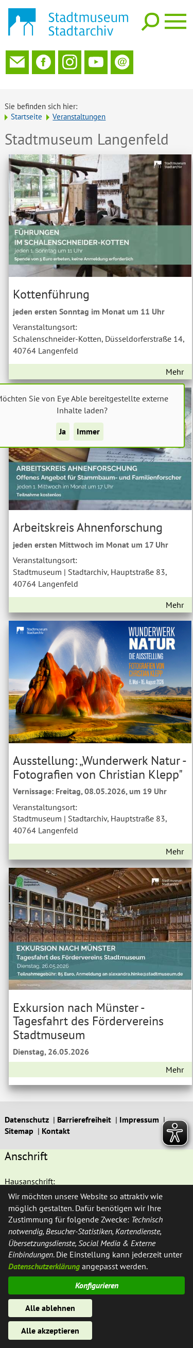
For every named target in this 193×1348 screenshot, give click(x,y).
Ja (62, 431)
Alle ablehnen (50, 1308)
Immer (88, 431)
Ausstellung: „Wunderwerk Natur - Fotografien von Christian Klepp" (99, 764)
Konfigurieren (96, 1285)
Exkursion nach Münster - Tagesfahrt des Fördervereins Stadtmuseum (88, 1018)
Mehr (175, 368)
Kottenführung (51, 291)
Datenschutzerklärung (44, 1266)
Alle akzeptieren (50, 1330)
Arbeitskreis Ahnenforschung (88, 524)
